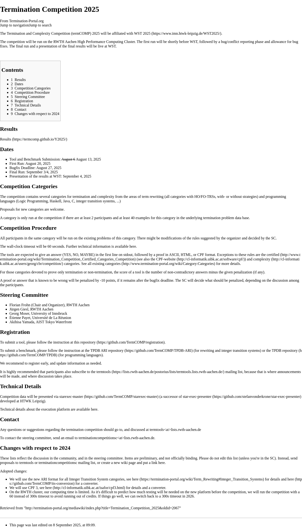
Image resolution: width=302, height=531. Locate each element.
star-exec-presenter (197, 397)
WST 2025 (142, 33)
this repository (85, 342)
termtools (103, 372)
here (133, 246)
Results (5, 139)
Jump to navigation (14, 25)
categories (113, 264)
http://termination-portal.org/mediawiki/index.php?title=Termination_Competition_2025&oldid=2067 (102, 508)
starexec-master (71, 397)
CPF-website (166, 259)
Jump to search (40, 25)
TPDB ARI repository (106, 350)
